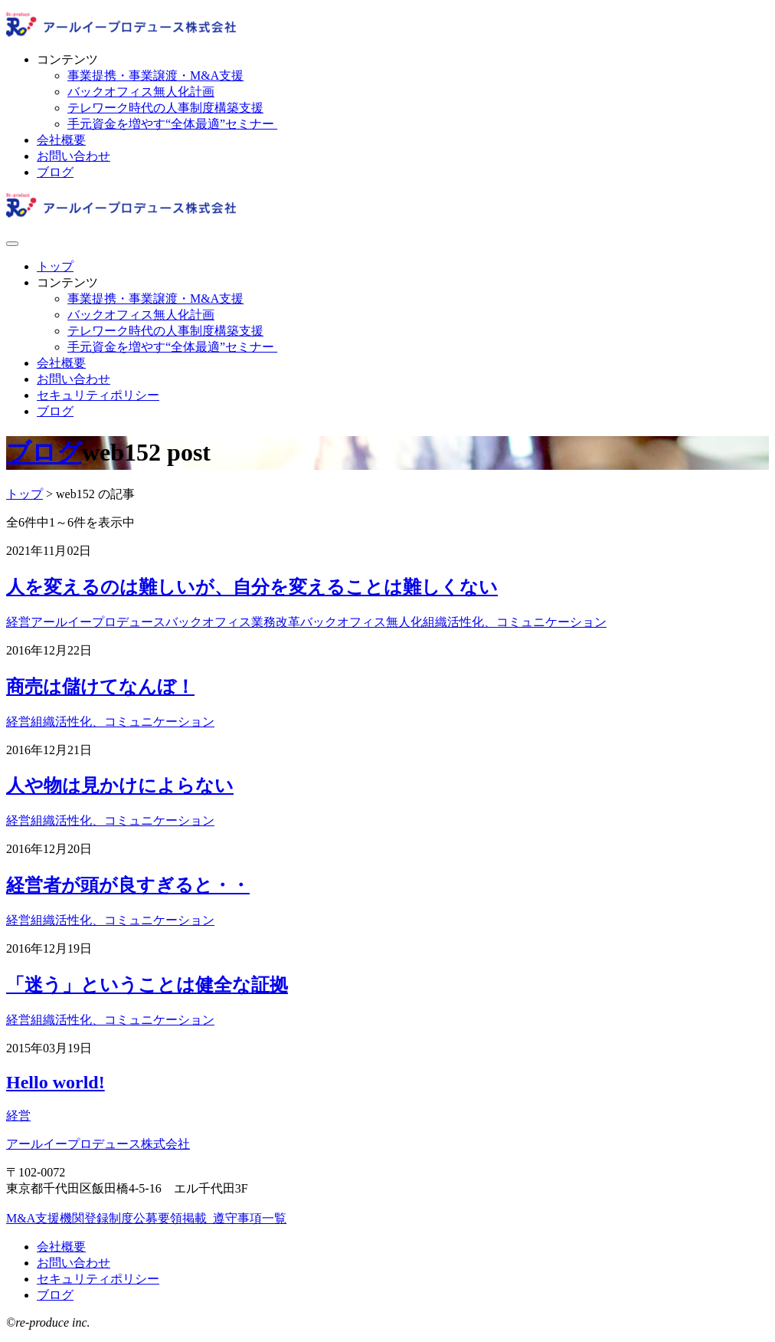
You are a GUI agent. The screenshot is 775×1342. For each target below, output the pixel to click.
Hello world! (55, 1082)
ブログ (55, 172)
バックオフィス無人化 (361, 621)
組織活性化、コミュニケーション (515, 621)
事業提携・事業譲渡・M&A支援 (155, 75)
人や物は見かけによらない (120, 786)
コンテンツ (67, 59)
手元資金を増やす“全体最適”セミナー (172, 123)
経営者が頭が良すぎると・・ (128, 885)
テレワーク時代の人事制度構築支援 (165, 107)
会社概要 (61, 139)
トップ (55, 266)
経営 (18, 621)
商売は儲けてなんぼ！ (100, 687)
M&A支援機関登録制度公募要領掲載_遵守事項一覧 (146, 1218)
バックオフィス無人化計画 (140, 91)
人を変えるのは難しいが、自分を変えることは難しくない (252, 587)
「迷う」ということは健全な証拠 (147, 985)
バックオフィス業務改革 (232, 621)
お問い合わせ (73, 155)
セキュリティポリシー (98, 395)
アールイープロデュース (98, 621)
